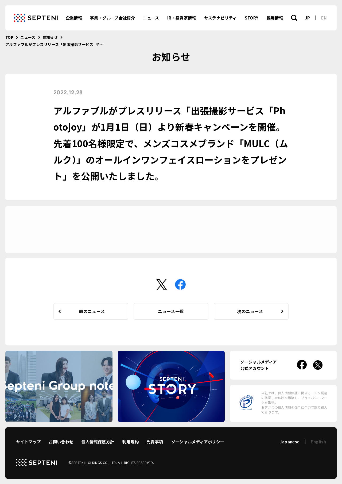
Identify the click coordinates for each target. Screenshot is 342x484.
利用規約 (130, 441)
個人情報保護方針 (97, 441)
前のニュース (92, 311)
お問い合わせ (61, 441)
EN (324, 18)
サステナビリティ (220, 18)
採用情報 (275, 18)
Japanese (289, 441)
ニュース (151, 18)
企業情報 (74, 18)
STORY (252, 18)
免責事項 (155, 441)
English (318, 441)
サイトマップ (28, 441)
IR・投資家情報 (181, 18)
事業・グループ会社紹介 (112, 18)
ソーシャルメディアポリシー (197, 441)
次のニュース (250, 311)
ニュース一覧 (171, 311)
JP (307, 18)
